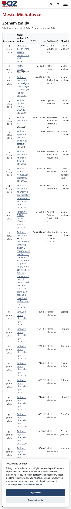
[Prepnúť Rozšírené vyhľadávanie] (58, 4)
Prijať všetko (35, 493)
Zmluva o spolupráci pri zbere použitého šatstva (22, 137)
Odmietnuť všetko (35, 500)
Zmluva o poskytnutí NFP (22, 120)
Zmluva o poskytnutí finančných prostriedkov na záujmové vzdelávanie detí (23, 195)
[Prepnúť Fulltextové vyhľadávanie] (51, 4)
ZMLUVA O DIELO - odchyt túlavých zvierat (22, 218)
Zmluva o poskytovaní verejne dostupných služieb (23, 52)
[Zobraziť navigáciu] (65, 4)
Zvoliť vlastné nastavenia (30, 484)
